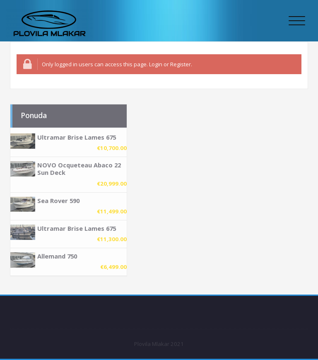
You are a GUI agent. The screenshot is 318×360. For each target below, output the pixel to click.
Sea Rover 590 (58, 197)
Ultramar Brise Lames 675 (76, 134)
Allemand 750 (57, 253)
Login (155, 64)
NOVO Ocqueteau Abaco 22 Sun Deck (79, 166)
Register (180, 64)
